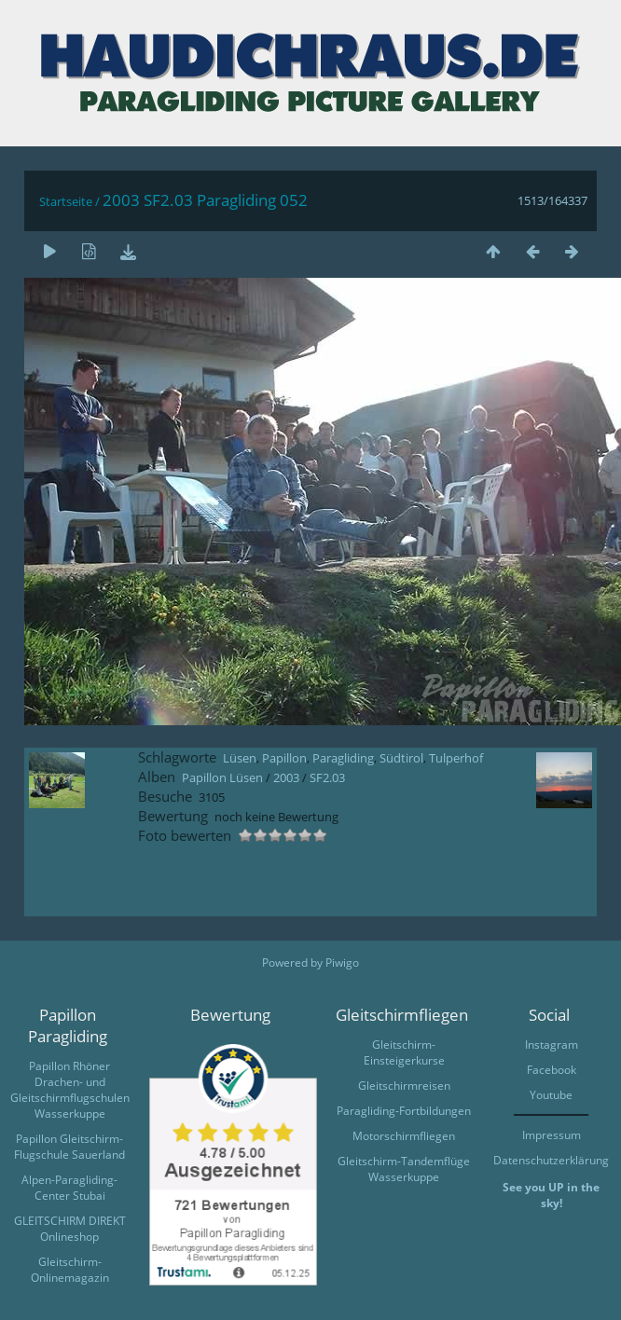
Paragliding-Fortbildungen (404, 1111)
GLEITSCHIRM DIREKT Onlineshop (70, 1228)
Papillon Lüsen (222, 777)
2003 (286, 777)
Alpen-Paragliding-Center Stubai (69, 1187)
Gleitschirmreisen (404, 1085)
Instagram (551, 1044)
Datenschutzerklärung (551, 1160)
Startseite (65, 201)
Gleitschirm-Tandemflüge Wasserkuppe (404, 1169)
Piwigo (342, 962)
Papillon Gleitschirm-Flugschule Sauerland (69, 1146)
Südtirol (401, 757)
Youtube (551, 1095)
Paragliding (343, 757)
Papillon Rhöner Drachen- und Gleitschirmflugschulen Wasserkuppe (70, 1089)
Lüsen (239, 757)
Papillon (284, 757)
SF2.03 (327, 777)
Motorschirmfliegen (403, 1136)
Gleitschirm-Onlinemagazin (70, 1270)
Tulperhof (456, 757)
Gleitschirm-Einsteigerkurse (404, 1052)
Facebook (551, 1070)
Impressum (551, 1135)
